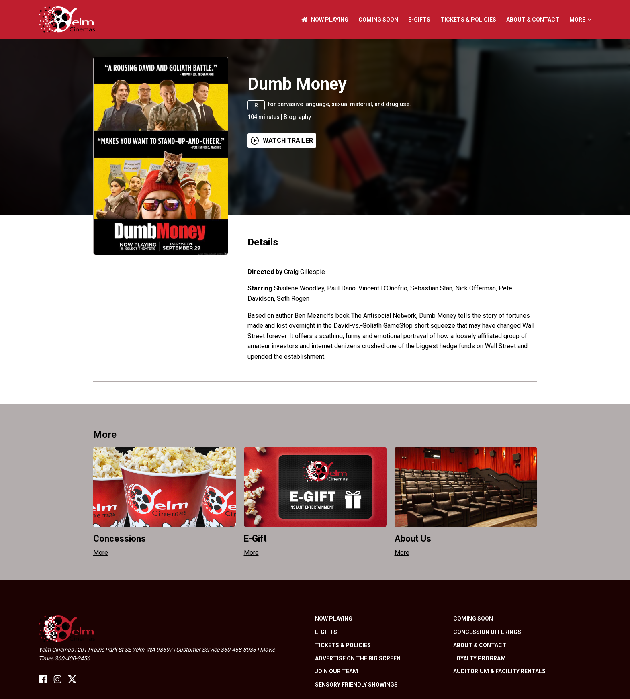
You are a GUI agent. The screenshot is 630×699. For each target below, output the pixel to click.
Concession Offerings (487, 632)
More (580, 19)
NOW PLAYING (324, 19)
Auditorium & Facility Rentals (499, 671)
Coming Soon (378, 19)
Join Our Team (336, 671)
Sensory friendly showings (356, 684)
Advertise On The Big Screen (358, 658)
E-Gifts (419, 19)
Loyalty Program (479, 658)
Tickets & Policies (468, 19)
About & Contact (532, 19)
